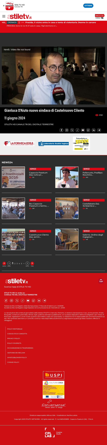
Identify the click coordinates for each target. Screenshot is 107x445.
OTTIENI (88, 5)
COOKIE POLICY (13, 362)
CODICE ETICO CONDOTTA (17, 334)
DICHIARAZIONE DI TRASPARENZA (20, 348)
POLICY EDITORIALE (14, 329)
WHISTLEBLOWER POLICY (17, 357)
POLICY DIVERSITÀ (14, 343)
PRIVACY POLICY (13, 338)
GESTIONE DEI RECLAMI (16, 353)
